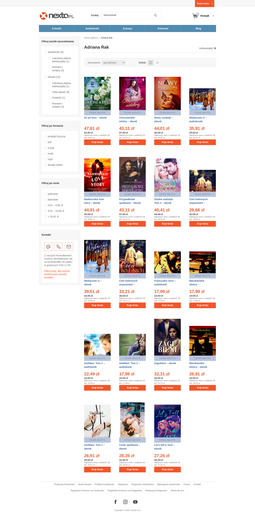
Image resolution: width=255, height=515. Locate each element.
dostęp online (55, 164)
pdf (49, 142)
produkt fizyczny (57, 136)
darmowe (53, 199)
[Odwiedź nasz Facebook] (115, 502)
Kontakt (197, 484)
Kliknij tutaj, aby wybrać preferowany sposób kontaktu (57, 274)
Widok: (142, 62)
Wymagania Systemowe (168, 484)
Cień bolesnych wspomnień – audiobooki (198, 203)
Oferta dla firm (177, 490)
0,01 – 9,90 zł (55, 205)
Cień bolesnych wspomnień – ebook (128, 284)
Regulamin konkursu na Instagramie (125, 490)
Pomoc (186, 484)
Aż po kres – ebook (95, 117)
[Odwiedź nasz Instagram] (125, 502)
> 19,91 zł (53, 216)
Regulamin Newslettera (143, 484)
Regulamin (123, 484)
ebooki (54, 77)
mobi (50, 153)
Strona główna (91, 38)
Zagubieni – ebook (165, 363)
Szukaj (94, 15)
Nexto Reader (84, 484)
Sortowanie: (94, 62)
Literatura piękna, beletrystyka (61, 60)
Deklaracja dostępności (156, 490)
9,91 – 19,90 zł (56, 210)
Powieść (58, 97)
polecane (53, 193)
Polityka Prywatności (104, 484)
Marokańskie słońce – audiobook (196, 284)
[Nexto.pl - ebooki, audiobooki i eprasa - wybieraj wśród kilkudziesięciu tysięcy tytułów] (57, 16)
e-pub (51, 147)
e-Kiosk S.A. (135, 510)
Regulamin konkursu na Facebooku (87, 490)
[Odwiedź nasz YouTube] (135, 502)
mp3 (50, 159)
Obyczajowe (60, 92)
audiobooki (56, 52)
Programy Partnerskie (64, 484)
